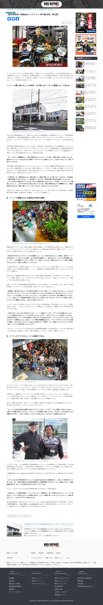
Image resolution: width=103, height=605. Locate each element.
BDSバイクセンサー (61, 583)
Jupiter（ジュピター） (61, 592)
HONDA (33, 553)
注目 (14, 12)
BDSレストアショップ (61, 581)
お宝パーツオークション (39, 583)
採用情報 (11, 589)
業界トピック (59, 558)
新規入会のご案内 (14, 583)
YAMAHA (41, 553)
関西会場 (80, 581)
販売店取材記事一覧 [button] (14, 516)
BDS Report (10, 9)
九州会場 (80, 583)
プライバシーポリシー (15, 592)
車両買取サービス (60, 595)
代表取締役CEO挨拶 (15, 586)
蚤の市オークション (38, 581)
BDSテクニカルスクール (62, 578)
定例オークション (37, 578)
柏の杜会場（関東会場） (85, 578)
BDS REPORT (59, 586)
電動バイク (49, 558)
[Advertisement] (86, 158)
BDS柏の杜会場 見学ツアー (86, 586)
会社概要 (11, 578)
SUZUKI (58, 553)
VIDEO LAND (59, 589)
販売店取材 (8, 12)
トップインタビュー (37, 558)
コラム (68, 558)
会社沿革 (11, 581)
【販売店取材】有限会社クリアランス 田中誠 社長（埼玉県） (34, 9)
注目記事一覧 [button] (27, 516)
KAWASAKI (50, 553)
